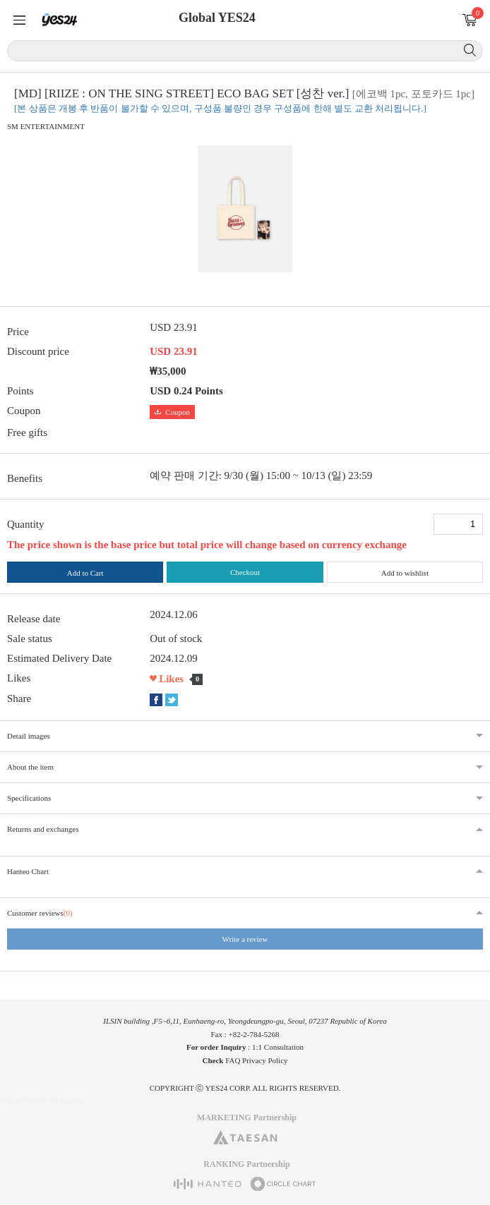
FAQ (232, 1060)
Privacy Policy (264, 1060)
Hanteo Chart (28, 871)
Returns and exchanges (42, 829)
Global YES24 (217, 18)
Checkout (245, 572)
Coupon (172, 412)
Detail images (28, 736)
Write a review (245, 939)
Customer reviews (40, 913)
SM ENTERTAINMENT (46, 126)
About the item (30, 767)
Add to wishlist (405, 573)
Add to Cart (85, 573)
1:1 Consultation (278, 1047)
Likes (171, 678)
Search (470, 50)
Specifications (29, 798)
